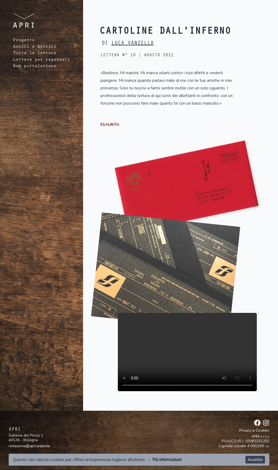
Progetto (24, 40)
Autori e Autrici (34, 47)
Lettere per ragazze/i (41, 60)
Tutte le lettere (34, 53)
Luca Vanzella (132, 43)
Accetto (255, 460)
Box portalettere (34, 66)
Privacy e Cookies (254, 430)
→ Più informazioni (164, 460)
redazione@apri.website (29, 446)
